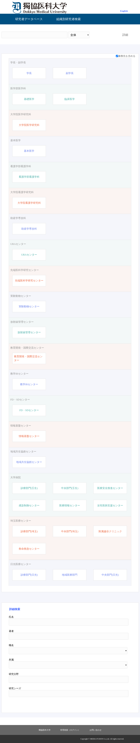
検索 (103, 34)
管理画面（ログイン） (70, 730)
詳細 (125, 34)
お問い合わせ (95, 730)
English (124, 11)
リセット (120, 703)
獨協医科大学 (45, 730)
